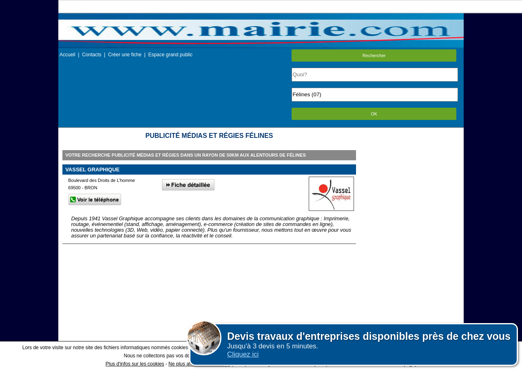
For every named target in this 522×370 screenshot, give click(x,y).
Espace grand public (170, 55)
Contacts (91, 55)
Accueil (67, 55)
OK (374, 113)
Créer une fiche (125, 55)
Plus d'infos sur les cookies (135, 364)
